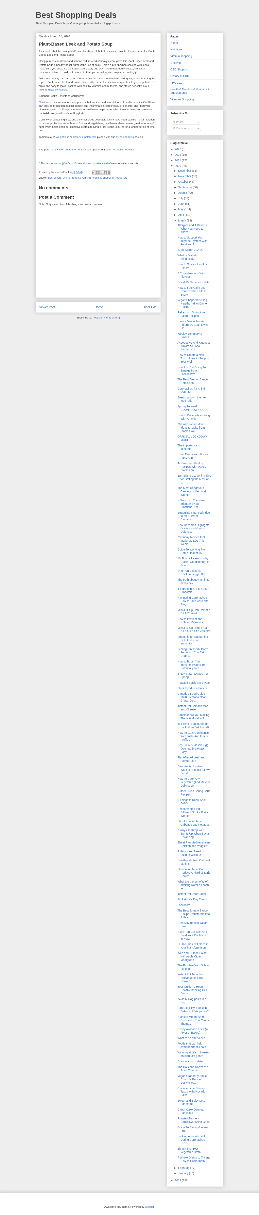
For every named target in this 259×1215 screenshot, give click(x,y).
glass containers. (58, 89)
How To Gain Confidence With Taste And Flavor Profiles (193, 736)
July (181, 198)
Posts (178, 122)
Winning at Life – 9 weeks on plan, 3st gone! (193, 1054)
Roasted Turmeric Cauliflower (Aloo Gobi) (193, 1120)
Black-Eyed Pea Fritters (192, 688)
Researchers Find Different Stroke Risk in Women (193, 812)
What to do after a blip (191, 1038)
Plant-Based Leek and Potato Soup (70, 149)
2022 (178, 154)
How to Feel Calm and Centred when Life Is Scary (191, 291)
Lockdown (183, 905)
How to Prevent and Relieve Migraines (190, 620)
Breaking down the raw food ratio (191, 399)
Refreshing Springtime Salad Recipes (191, 314)
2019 (178, 1180)
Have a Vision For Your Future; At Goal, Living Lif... (193, 325)
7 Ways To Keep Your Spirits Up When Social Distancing (193, 833)
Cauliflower (45, 102)
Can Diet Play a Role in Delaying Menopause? (193, 1009)
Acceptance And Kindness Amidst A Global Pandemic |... (193, 346)
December (185, 170)
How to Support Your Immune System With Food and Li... (192, 241)
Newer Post (47, 307)
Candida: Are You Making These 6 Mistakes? (193, 716)
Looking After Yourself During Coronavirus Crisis (191, 1140)
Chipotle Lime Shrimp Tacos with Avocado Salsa (191, 1092)
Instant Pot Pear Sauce (192, 894)
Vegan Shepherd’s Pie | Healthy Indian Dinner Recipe (192, 303)
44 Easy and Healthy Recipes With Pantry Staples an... (191, 467)
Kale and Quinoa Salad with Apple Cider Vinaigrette (192, 956)
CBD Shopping (179, 69)
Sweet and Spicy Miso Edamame (191, 1102)
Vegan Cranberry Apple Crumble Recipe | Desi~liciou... (192, 1079)
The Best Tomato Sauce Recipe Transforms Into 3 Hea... (193, 914)
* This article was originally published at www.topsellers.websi (74, 163)
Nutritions (176, 49)
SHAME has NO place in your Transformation (192, 945)
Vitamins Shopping (182, 99)
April (181, 214)
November (185, 176)
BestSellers (55, 177)
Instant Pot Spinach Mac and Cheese (192, 707)
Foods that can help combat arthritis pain (191, 1045)
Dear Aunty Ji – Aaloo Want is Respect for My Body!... (193, 770)
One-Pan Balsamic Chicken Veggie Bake (192, 572)
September (185, 187)
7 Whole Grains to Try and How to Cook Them (193, 1159)
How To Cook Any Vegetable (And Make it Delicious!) (193, 782)
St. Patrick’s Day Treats (192, 899)
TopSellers (121, 177)
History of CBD (179, 76)
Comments (181, 128)
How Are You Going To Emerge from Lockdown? (191, 371)
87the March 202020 (190, 249)
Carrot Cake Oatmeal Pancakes (190, 1111)
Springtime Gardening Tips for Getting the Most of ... (194, 479)
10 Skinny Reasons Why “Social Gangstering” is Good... (193, 562)
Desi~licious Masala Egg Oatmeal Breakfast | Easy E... (192, 748)
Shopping (108, 177)
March (182, 220)
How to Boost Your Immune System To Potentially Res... (191, 665)
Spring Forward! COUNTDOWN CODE (192, 408)
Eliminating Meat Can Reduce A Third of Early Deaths (193, 873)
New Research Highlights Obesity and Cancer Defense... (193, 528)
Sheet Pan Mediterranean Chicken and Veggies (193, 844)
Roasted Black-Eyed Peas (193, 682)
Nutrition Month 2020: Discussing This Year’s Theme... (193, 1020)
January (183, 1173)
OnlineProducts (72, 177)
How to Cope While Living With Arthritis (193, 417)
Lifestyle (175, 62)
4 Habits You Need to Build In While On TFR (193, 853)
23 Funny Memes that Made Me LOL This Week (191, 541)
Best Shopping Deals (76, 15)
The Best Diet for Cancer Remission (193, 381)
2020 (178, 165)
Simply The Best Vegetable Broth (189, 1150)
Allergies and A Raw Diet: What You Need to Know (193, 229)
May (181, 209)
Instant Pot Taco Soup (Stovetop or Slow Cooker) (191, 978)
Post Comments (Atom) (106, 317)
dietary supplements (84, 136)
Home (99, 307)
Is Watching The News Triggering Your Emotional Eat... (191, 504)
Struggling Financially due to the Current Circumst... (193, 516)
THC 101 (176, 82)
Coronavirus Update (190, 1061)
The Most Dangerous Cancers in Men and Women (191, 491)
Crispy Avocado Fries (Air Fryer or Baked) (193, 1031)
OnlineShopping (91, 177)
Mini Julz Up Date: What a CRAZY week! (193, 611)
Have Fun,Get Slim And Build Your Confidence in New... (192, 935)
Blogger (149, 1206)
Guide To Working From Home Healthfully (192, 551)
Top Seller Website (123, 149)
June (181, 204)
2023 (178, 149)
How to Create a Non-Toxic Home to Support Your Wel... (193, 358)
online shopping (125, 136)
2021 (178, 160)
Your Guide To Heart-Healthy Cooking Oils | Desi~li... (192, 990)
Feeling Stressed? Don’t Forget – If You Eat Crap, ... (192, 652)
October (183, 181)
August (183, 192)
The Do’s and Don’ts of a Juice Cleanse (193, 1068)
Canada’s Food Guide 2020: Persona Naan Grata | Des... (191, 697)
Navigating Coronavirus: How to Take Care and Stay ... (192, 601)
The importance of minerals (188, 447)
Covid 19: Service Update (193, 282)
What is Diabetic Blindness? (187, 257)
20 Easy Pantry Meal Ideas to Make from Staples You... (191, 428)
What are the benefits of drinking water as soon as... (193, 885)
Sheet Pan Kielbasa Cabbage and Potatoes (193, 823)
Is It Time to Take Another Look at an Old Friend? (193, 725)
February (184, 1167)
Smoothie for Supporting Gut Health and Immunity (192, 640)
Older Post (149, 307)
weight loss (62, 136)
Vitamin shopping (181, 56)
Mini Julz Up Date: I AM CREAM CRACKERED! (193, 629)
